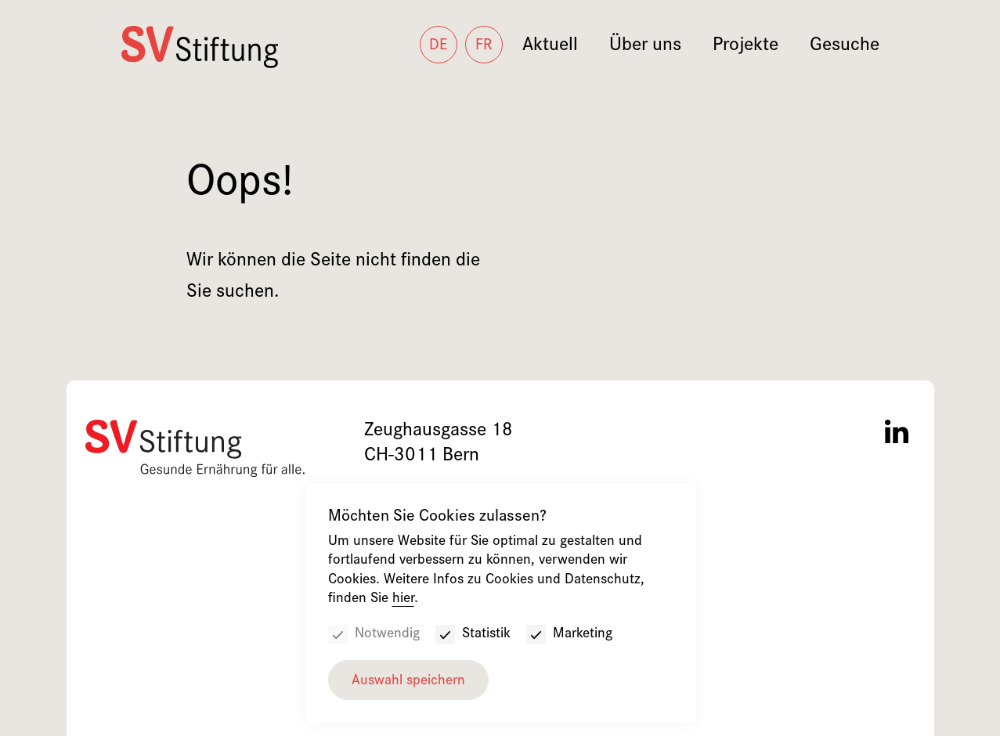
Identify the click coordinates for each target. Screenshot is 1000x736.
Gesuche (844, 46)
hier (403, 599)
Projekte (745, 46)
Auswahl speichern (408, 681)
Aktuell (550, 46)
